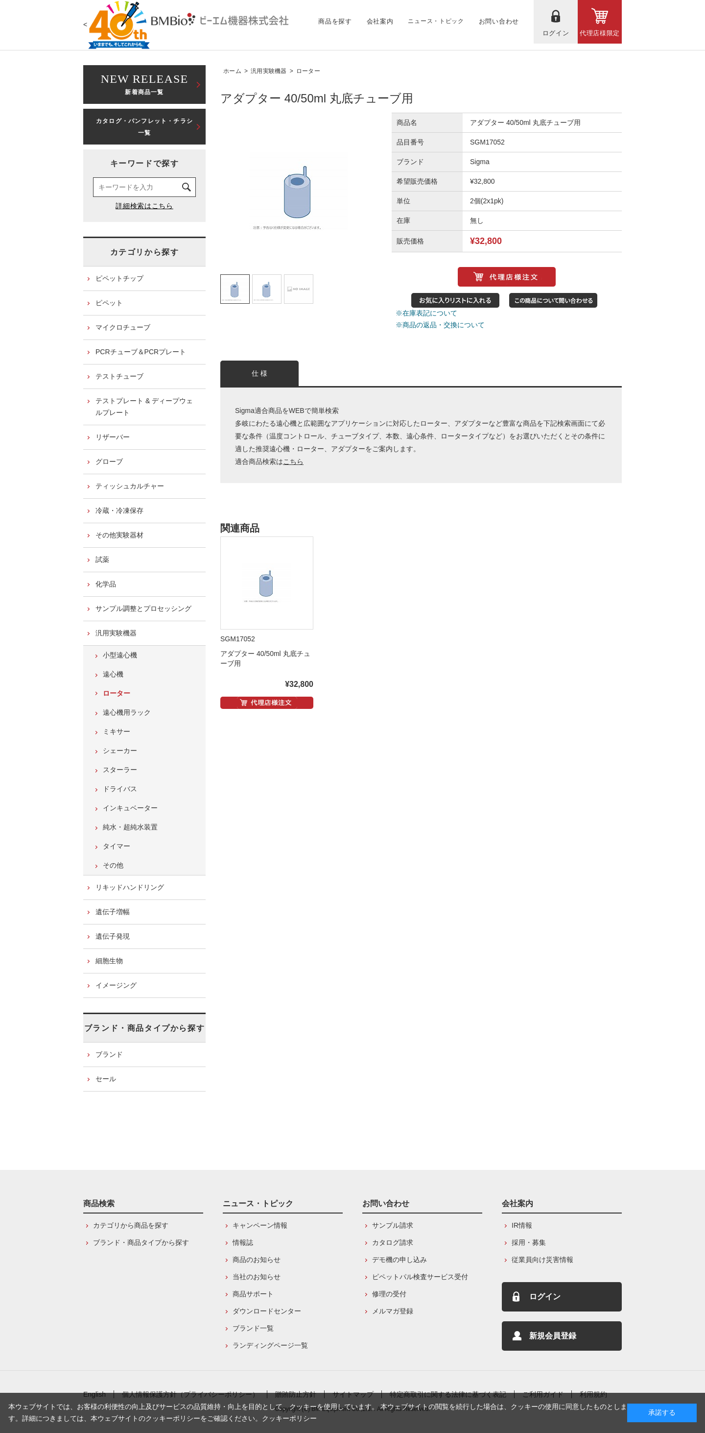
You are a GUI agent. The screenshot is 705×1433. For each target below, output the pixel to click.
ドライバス (120, 789)
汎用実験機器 (269, 71)
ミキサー (116, 731)
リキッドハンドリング (129, 887)
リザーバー (112, 437)
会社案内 (517, 1203)
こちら (293, 461)
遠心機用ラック (127, 712)
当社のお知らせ (257, 1277)
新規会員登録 (552, 1336)
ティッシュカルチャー (129, 486)
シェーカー (120, 750)
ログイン (545, 1296)
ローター (308, 71)
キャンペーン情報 (260, 1225)
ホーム (232, 71)
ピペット (109, 303)
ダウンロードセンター (267, 1311)
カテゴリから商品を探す (130, 1225)
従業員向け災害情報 (542, 1259)
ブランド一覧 (253, 1328)
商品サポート (253, 1294)
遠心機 (113, 674)
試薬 (102, 559)
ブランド (109, 1054)
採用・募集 (529, 1242)
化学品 (105, 584)
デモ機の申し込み (399, 1259)
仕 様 (260, 373)
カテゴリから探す (144, 252)
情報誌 (243, 1242)
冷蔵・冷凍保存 (119, 510)
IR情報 (522, 1225)
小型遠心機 (120, 655)
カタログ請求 (392, 1242)
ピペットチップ (119, 278)
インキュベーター (130, 808)
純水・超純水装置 (130, 827)
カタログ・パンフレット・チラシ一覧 (144, 127)
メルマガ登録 (392, 1311)
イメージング (116, 985)
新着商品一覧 (144, 84)
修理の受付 (389, 1294)
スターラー (120, 770)
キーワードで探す (144, 163)
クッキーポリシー (289, 1418)
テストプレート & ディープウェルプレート (144, 406)
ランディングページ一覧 (270, 1345)
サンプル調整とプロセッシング (143, 608)
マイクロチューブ (122, 327)
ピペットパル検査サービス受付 (420, 1277)
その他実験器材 (119, 535)
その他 (113, 865)
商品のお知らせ (257, 1259)
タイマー (116, 846)
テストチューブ (119, 376)
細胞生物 (109, 961)
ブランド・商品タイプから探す (144, 1028)
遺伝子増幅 (112, 912)
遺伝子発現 (112, 936)
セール (105, 1079)
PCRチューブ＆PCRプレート (140, 352)
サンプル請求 (392, 1225)
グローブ (109, 461)
